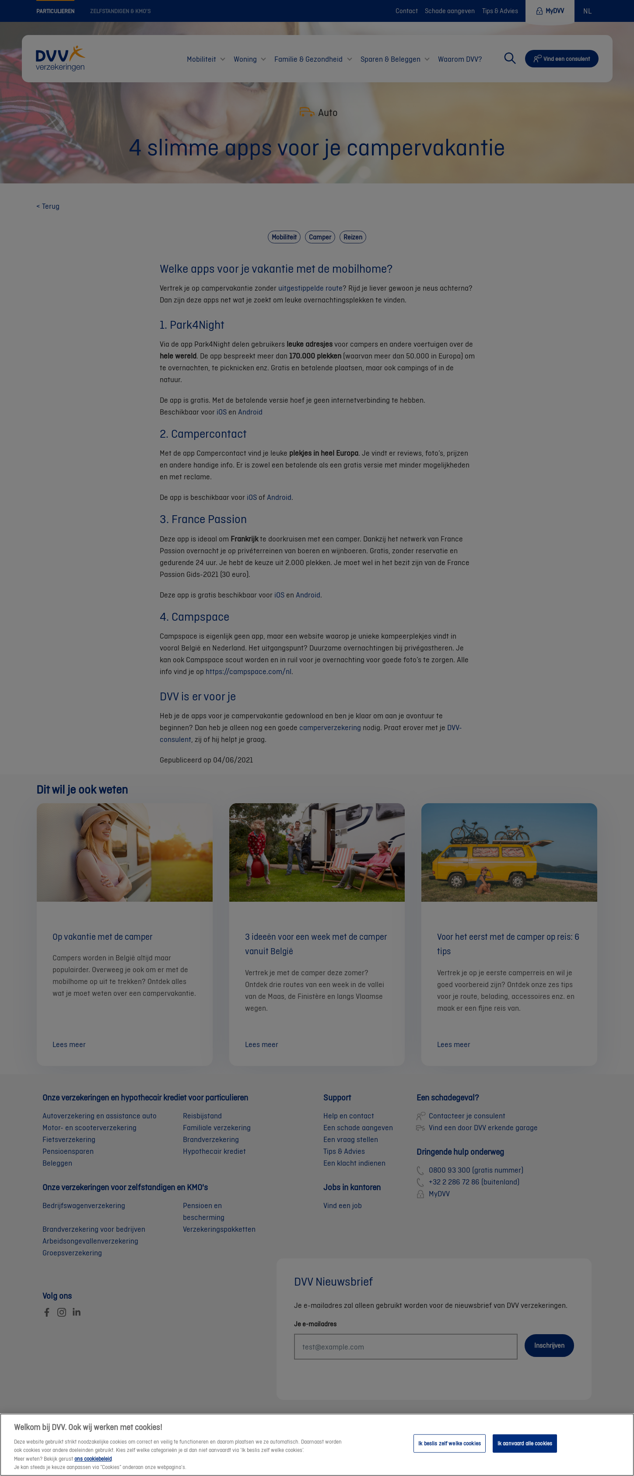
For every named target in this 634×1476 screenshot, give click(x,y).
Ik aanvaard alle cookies (524, 1447)
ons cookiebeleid (93, 1462)
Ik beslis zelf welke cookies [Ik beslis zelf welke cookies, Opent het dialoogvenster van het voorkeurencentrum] (449, 1447)
